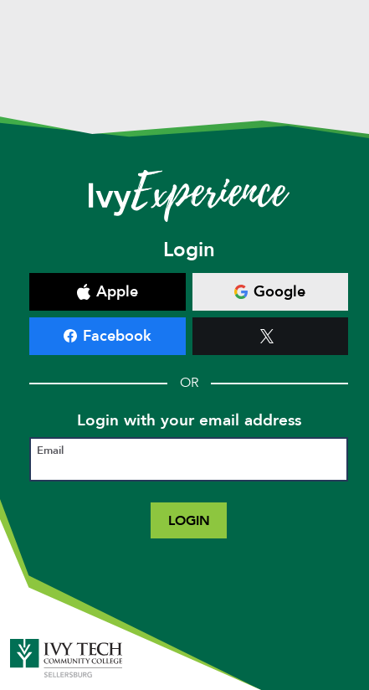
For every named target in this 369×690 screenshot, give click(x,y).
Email (50, 450)
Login (189, 520)
